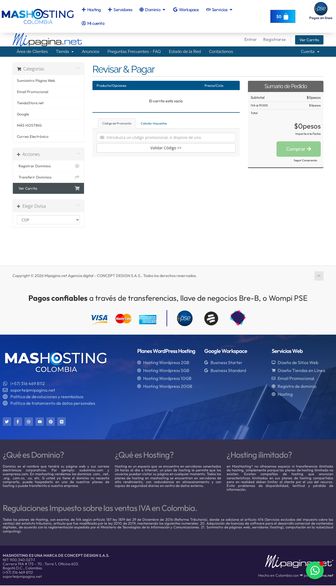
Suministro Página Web (36, 80)
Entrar (250, 39)
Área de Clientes (32, 51)
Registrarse (274, 39)
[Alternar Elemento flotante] (315, 570)
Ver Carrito (309, 39)
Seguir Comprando (305, 160)
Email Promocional (32, 91)
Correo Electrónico (33, 136)
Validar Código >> (166, 147)
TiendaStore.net (30, 102)
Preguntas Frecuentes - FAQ (134, 51)
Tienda (65, 51)
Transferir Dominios (48, 177)
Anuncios (90, 51)
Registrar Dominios (48, 166)
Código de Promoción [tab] (116, 123)
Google (23, 114)
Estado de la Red (185, 51)
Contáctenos (221, 51)
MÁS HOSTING (29, 125)
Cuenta (310, 51)
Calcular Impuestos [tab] (154, 123)
